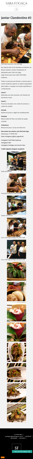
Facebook (28, 436)
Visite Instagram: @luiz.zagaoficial (12, 136)
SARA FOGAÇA (16, 3)
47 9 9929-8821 (18, 434)
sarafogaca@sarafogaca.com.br (14, 436)
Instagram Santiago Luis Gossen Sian (13, 145)
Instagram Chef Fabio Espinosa (11, 140)
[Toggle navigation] (16, 9)
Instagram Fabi (6, 143)
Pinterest (22, 438)
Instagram (13, 438)
